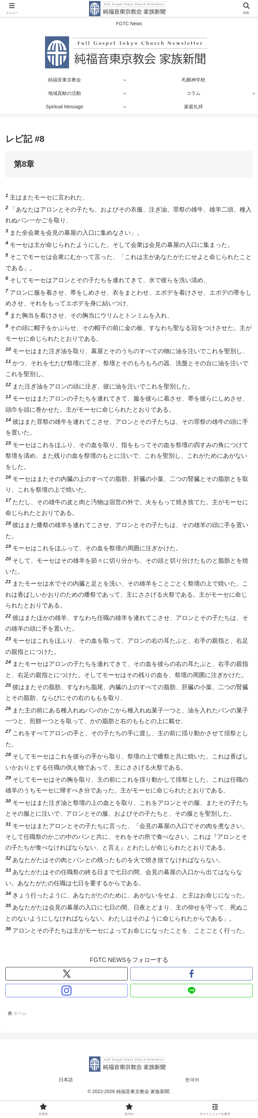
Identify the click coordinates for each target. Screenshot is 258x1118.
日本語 (66, 1079)
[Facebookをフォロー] (191, 973)
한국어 (192, 1079)
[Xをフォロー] (66, 973)
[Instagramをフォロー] (66, 990)
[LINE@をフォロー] (191, 990)
